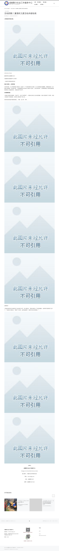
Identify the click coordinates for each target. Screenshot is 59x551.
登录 (39, 531)
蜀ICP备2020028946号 (42, 535)
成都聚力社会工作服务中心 (11, 547)
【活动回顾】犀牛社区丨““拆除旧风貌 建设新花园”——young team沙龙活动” (48, 502)
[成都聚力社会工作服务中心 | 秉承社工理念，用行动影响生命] (6, 3)
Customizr (16, 549)
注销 (39, 533)
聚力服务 (8, 8)
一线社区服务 (12, 8)
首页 (5, 8)
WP (8, 549)
